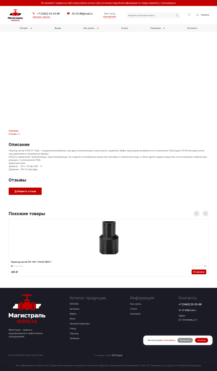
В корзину (198, 272)
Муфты (73, 313)
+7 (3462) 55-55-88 (190, 304)
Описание (14, 130)
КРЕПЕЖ (74, 304)
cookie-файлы (169, 340)
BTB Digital (117, 355)
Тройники (74, 338)
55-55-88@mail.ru (187, 310)
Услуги (133, 309)
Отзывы (14, 134)
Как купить (135, 304)
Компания (135, 313)
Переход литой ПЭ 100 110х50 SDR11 (31, 262)
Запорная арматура (80, 323)
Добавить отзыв (25, 191)
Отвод (73, 328)
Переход (74, 333)
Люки (72, 318)
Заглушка (74, 309)
